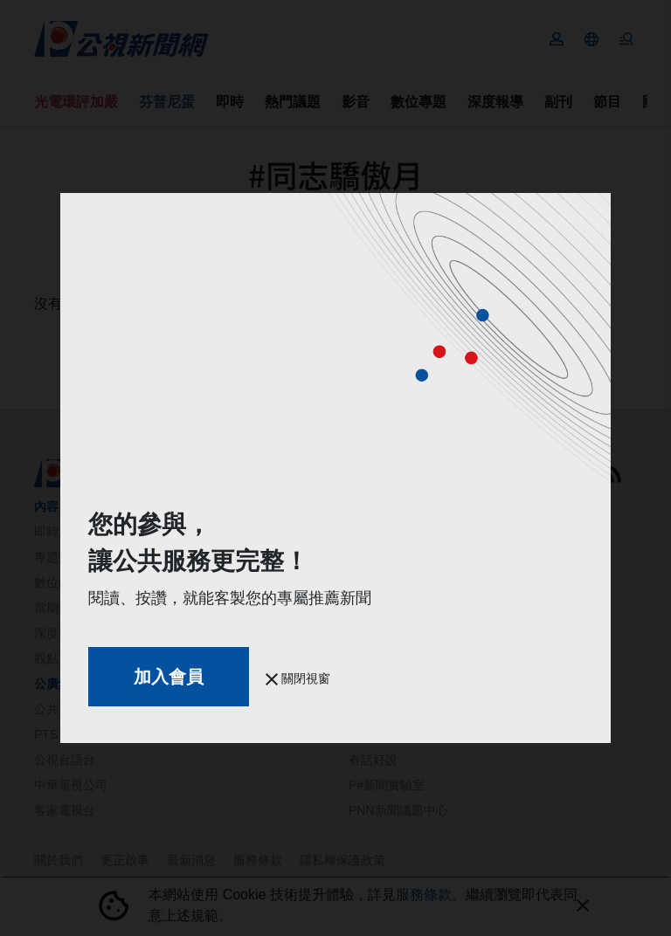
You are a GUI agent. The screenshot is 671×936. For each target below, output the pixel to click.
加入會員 (169, 676)
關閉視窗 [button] (298, 678)
